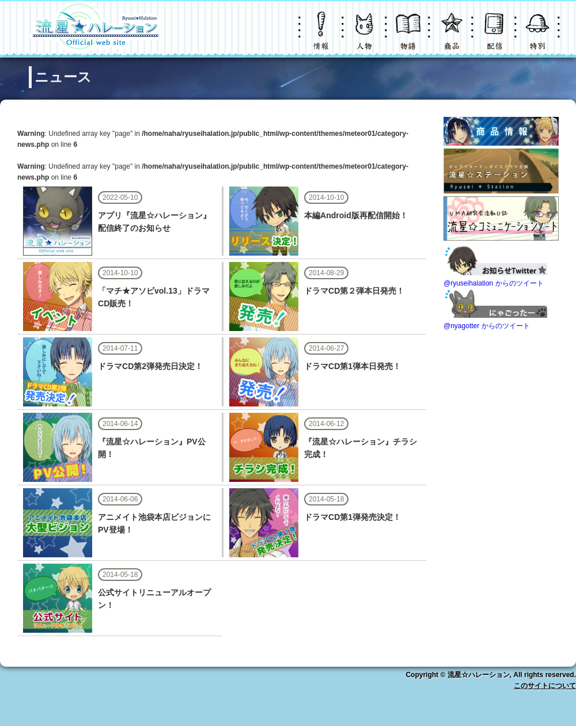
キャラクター (366, 37)
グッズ (452, 37)
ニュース (323, 37)
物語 (409, 37)
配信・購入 (495, 37)
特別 (539, 37)
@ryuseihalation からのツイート (494, 283)
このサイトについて (545, 686)
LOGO (95, 29)
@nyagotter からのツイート (487, 326)
